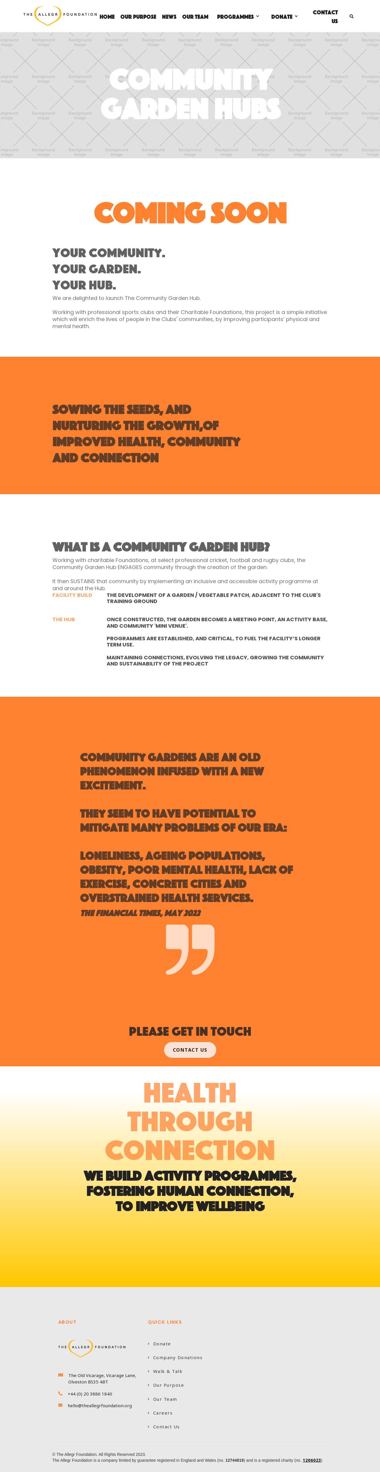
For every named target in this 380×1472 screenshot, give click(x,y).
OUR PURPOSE (138, 16)
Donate (159, 1344)
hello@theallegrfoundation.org (100, 1405)
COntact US (190, 1050)
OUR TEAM (195, 16)
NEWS (169, 16)
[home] (60, 16)
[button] (238, 16)
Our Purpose (166, 1385)
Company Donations (175, 1357)
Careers (160, 1413)
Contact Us (325, 16)
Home (107, 16)
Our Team (162, 1399)
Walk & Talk (165, 1371)
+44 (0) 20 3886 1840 (90, 1394)
